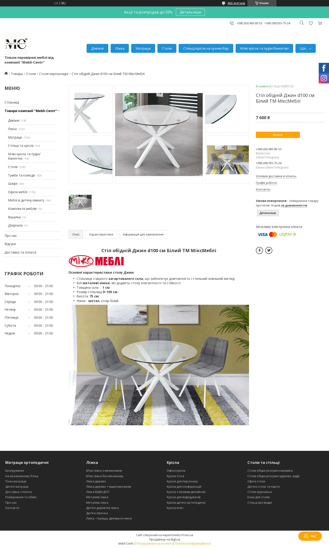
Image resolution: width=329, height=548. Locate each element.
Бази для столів (258, 497)
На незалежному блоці (21, 476)
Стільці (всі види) (259, 502)
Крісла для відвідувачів (184, 497)
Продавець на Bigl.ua (164, 539)
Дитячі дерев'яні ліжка (102, 508)
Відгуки (10, 244)
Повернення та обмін (21, 497)
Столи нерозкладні (53, 74)
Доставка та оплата (20, 252)
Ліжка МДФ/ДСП (97, 492)
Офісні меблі (17, 192)
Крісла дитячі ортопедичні (186, 502)
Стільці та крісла (21, 145)
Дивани (97, 48)
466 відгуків (236, 3)
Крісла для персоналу (182, 481)
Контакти (12, 508)
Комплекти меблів (22, 208)
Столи (167, 48)
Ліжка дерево (96, 481)
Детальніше (190, 12)
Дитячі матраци (16, 486)
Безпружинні (14, 470)
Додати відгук (310, 23)
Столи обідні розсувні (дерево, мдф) (273, 476)
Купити (278, 134)
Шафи (12, 183)
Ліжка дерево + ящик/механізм (108, 486)
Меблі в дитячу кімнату (26, 200)
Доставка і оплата (18, 492)
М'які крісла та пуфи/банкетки (264, 48)
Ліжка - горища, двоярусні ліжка (109, 518)
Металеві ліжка (97, 497)
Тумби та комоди (21, 175)
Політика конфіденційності (193, 543)
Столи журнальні (259, 492)
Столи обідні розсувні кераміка (270, 470)
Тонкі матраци (15, 481)
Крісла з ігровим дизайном (186, 492)
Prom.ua (187, 535)
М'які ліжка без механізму (104, 476)
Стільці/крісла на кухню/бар (206, 48)
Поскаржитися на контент (154, 543)
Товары (17, 74)
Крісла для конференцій (184, 486)
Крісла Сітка (175, 476)
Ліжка (119, 48)
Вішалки (14, 217)
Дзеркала (15, 225)
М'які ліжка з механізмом (104, 470)
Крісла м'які (175, 508)
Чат (310, 536)
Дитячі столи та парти (263, 486)
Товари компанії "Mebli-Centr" (31, 111)
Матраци (143, 48)
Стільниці (12, 102)
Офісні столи (256, 481)
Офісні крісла (176, 470)
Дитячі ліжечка (97, 513)
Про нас (11, 235)
